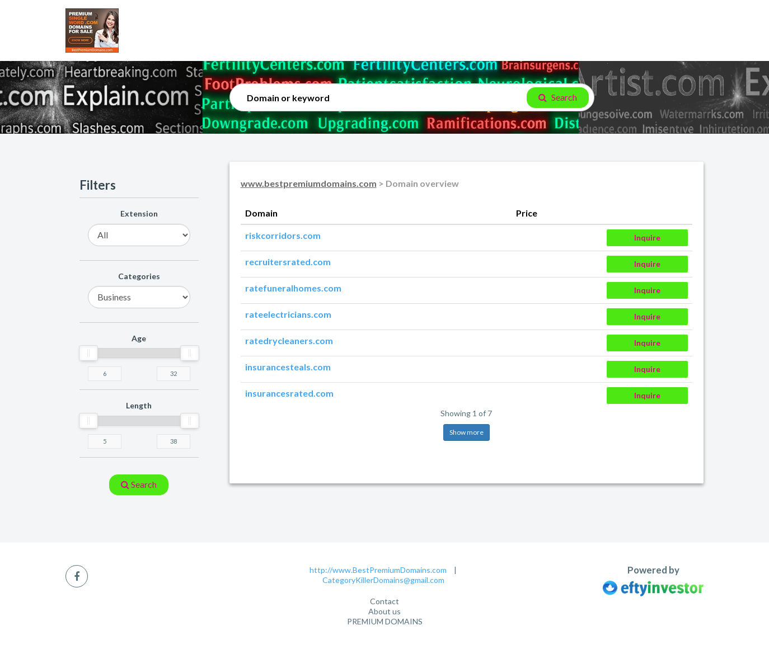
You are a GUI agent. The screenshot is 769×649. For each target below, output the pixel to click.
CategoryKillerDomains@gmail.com (383, 580)
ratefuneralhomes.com (293, 288)
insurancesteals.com (288, 366)
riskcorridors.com (283, 235)
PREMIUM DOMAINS (385, 621)
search (139, 484)
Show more (466, 432)
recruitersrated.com (288, 261)
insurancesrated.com (289, 393)
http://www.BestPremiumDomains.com (378, 570)
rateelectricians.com (288, 314)
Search (557, 97)
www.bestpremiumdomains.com (309, 183)
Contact (384, 601)
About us (384, 611)
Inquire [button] (647, 237)
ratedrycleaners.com (289, 340)
